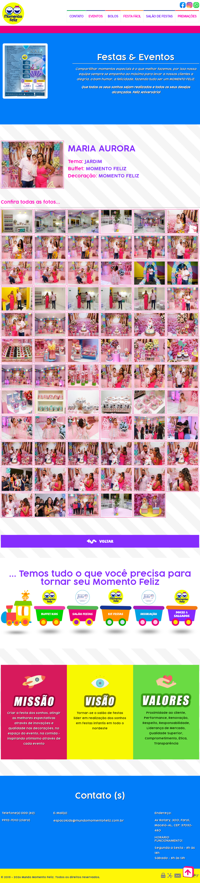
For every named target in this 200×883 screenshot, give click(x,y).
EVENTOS (95, 14)
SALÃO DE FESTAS (159, 14)
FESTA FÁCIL (132, 14)
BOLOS (113, 14)
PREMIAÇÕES (187, 14)
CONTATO (76, 14)
